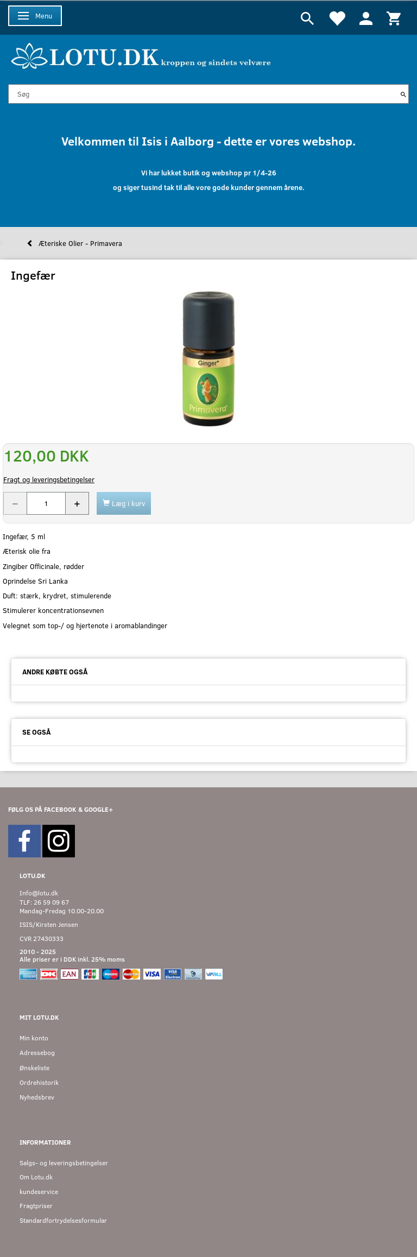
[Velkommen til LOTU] (141, 54)
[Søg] (403, 94)
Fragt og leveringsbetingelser (48, 479)
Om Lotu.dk (36, 1177)
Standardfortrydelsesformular (63, 1220)
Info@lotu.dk (39, 893)
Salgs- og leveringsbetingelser (64, 1163)
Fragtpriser (36, 1206)
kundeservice (39, 1191)
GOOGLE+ (98, 809)
